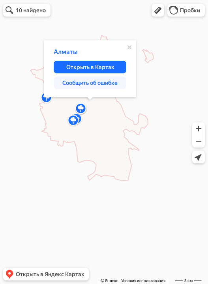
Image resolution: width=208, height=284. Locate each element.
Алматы (65, 52)
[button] (158, 10)
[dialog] (90, 68)
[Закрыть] (129, 47)
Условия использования (143, 280)
